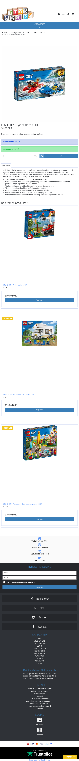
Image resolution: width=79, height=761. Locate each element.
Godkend (40, 587)
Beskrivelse (6, 165)
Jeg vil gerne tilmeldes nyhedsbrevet (27, 581)
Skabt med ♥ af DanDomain (39, 760)
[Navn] (39, 573)
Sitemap (39, 708)
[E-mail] (39, 577)
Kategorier (39, 25)
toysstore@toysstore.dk (42, 706)
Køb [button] (51, 156)
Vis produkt (39, 300)
